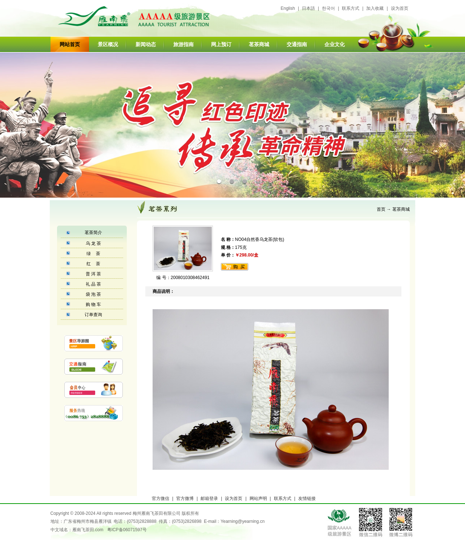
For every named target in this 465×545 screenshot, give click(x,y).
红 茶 (93, 263)
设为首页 (399, 8)
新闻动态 (146, 44)
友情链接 (307, 498)
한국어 (328, 8)
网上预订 (221, 44)
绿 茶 (93, 253)
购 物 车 (93, 304)
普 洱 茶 (93, 273)
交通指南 (297, 44)
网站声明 (258, 498)
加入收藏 (375, 8)
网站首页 (70, 44)
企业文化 (334, 44)
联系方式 (350, 8)
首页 (381, 209)
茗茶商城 (259, 44)
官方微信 (160, 498)
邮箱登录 (209, 498)
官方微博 (185, 498)
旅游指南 (183, 44)
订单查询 (93, 314)
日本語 (308, 8)
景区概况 (108, 44)
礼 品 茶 (93, 284)
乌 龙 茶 (93, 243)
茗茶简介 (93, 232)
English (288, 8)
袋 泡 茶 (93, 294)
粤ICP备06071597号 (127, 529)
